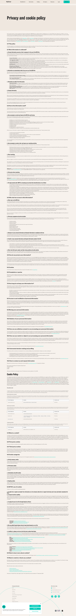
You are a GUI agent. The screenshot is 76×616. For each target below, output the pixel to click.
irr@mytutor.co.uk (64, 306)
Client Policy (25, 38)
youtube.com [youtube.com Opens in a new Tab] (10, 429)
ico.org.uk (54, 281)
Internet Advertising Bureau (14, 569)
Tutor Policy (32, 38)
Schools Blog (14, 598)
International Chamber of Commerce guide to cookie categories (44, 457)
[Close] (40, 603)
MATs (13, 588)
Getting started (14, 596)
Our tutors (13, 593)
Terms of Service (25, 41)
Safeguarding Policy (15, 601)
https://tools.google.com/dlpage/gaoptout (20, 511)
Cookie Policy (18, 41)
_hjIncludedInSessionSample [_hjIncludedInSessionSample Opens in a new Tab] (27, 413)
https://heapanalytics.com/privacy (38, 516)
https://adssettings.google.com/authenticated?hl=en (59, 527)
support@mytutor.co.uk (17, 169)
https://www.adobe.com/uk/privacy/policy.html (19, 523)
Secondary (13, 589)
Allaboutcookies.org (13, 568)
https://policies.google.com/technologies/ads (33, 528)
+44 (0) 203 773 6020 (55, 592)
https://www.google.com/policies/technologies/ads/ (21, 540)
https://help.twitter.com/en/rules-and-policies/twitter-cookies (23, 539)
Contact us (53, 588)
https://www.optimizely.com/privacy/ (20, 521)
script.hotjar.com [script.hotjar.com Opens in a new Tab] (10, 419)
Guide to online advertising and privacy (16, 570)
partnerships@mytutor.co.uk (56, 590)
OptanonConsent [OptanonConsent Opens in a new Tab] (33, 402)
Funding (13, 591)
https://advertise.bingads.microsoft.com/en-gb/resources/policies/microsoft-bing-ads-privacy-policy (28, 537)
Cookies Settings (35, 611)
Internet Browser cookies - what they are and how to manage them (47, 555)
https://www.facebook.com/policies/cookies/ (20, 538)
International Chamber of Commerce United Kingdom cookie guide (21, 571)
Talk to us (13, 600)
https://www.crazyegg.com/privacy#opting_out (21, 522)
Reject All (35, 608)
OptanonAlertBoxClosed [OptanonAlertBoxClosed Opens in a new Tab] (27, 402)
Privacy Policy (35, 382)
